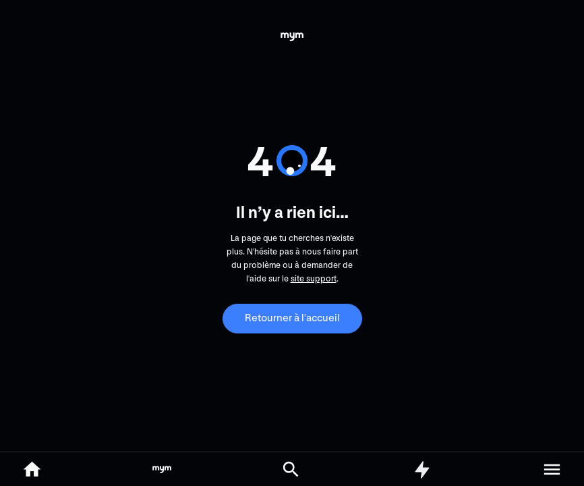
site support (314, 278)
